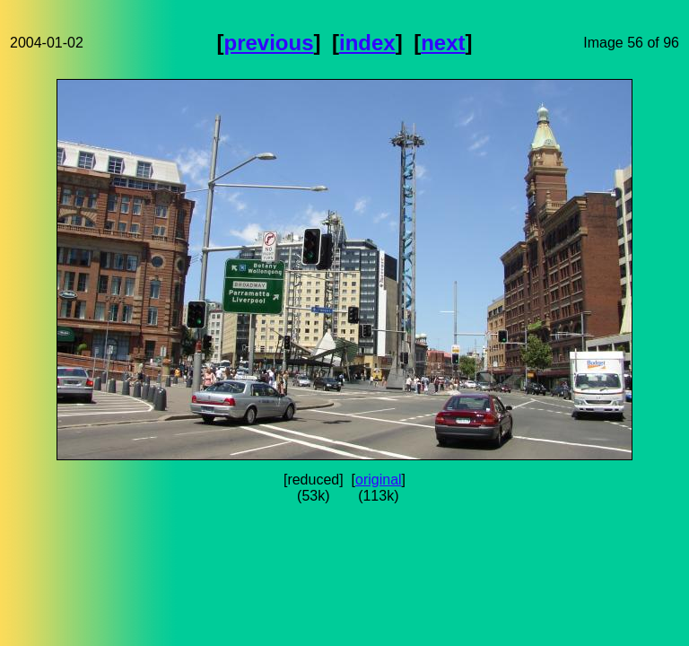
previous (269, 43)
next (443, 43)
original (378, 479)
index (367, 43)
